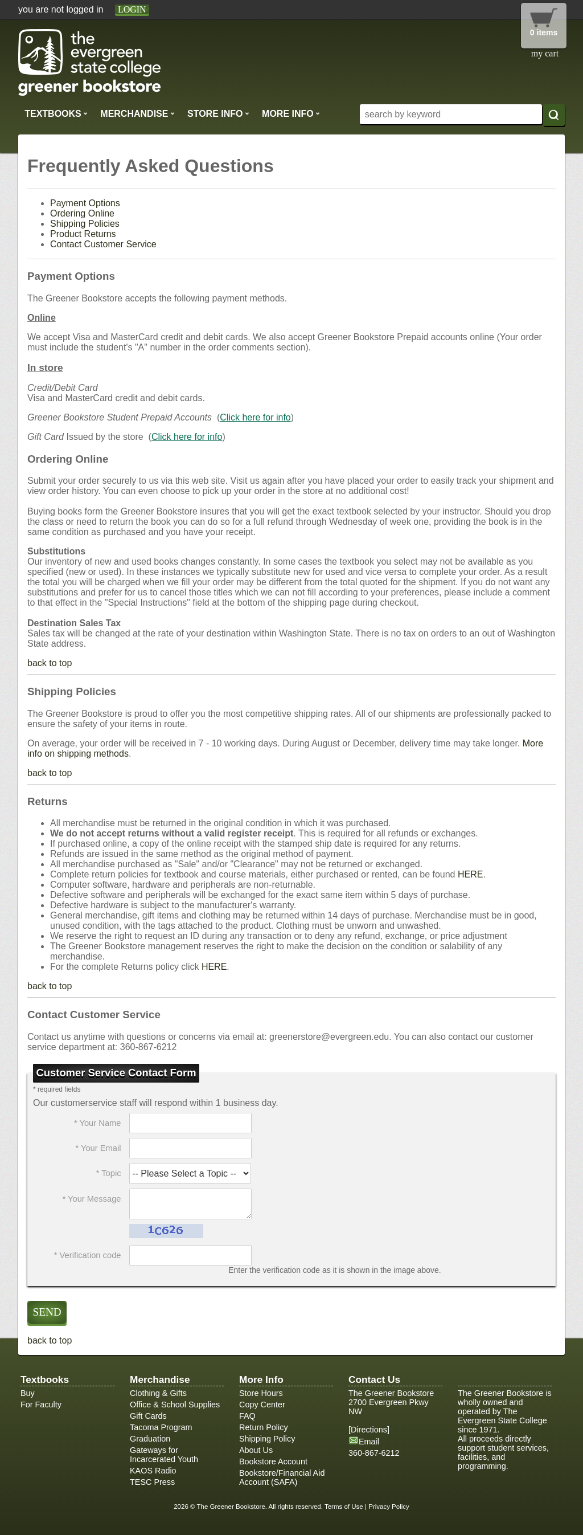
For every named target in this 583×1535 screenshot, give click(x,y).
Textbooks (56, 113)
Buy (27, 1393)
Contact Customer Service (103, 244)
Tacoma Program (161, 1427)
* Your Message (91, 1198)
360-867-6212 (374, 1453)
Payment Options (85, 203)
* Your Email (98, 1148)
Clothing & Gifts (158, 1393)
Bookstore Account (273, 1461)
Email (369, 1441)
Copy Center (262, 1404)
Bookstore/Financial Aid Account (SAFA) (282, 1477)
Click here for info (255, 417)
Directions (369, 1429)
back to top (49, 663)
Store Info (218, 113)
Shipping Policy (267, 1438)
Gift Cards (148, 1415)
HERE (470, 874)
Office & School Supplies (175, 1404)
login (132, 9)
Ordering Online (82, 213)
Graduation (150, 1438)
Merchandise (137, 113)
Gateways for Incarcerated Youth (164, 1455)
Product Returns (83, 234)
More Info (291, 113)
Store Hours (261, 1393)
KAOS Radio (153, 1470)
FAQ (247, 1415)
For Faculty (40, 1404)
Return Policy (263, 1427)
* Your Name (97, 1123)
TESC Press (152, 1482)
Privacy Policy (388, 1506)
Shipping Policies (85, 223)
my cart (545, 53)
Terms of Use (344, 1506)
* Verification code (87, 1255)
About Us (256, 1450)
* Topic (108, 1173)
